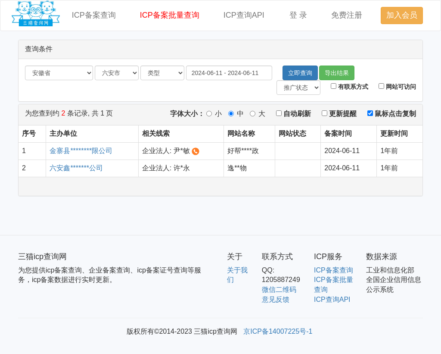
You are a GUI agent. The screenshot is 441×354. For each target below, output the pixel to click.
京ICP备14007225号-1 (277, 331)
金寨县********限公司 (81, 150)
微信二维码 (279, 289)
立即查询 (300, 72)
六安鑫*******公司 (76, 168)
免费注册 (346, 15)
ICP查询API (244, 15)
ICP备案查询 (94, 15)
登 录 (298, 15)
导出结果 (337, 72)
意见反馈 (275, 299)
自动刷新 (293, 113)
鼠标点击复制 (391, 113)
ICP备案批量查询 (169, 15)
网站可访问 (397, 86)
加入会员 (401, 15)
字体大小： (187, 113)
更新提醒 (339, 113)
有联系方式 (349, 86)
